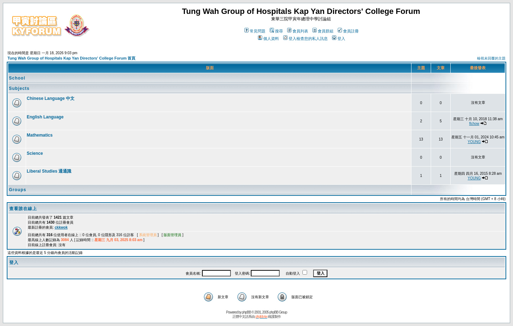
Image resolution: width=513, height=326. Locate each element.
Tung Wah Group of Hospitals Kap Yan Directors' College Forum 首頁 (71, 58)
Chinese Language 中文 (50, 98)
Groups (17, 189)
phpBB (246, 312)
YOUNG (474, 142)
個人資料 (268, 38)
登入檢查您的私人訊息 (305, 38)
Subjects (19, 88)
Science (35, 153)
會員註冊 (348, 31)
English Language (45, 116)
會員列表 (297, 31)
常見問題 (254, 31)
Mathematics (40, 135)
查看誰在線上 (23, 208)
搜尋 (276, 31)
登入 (338, 38)
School (17, 78)
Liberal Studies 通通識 (49, 171)
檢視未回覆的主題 (491, 58)
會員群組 (322, 31)
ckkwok (61, 227)
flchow (474, 124)
